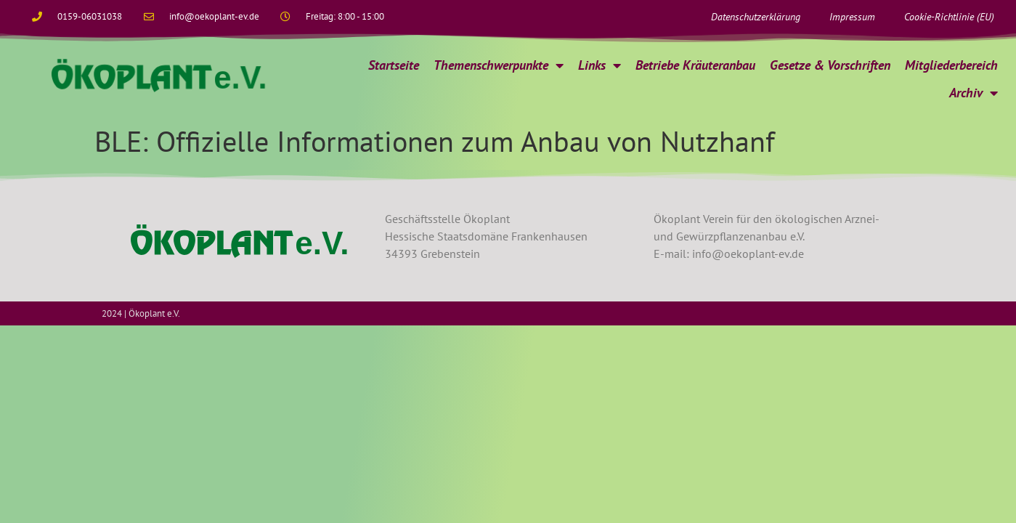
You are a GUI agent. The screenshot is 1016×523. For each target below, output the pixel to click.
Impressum (852, 16)
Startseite (393, 65)
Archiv (973, 93)
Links (599, 65)
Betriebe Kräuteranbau (695, 65)
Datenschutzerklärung (755, 16)
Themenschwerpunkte (499, 65)
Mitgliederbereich (951, 65)
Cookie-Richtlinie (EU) (949, 16)
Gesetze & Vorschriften (830, 65)
